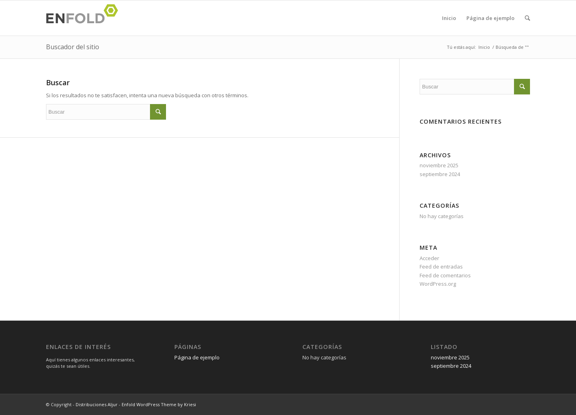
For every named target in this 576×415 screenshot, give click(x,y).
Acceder (429, 258)
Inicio (449, 18)
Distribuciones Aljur (97, 404)
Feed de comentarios (445, 275)
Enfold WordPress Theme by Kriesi (159, 404)
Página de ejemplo (490, 18)
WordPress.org (438, 283)
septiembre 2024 (440, 174)
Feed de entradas (441, 266)
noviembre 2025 (439, 165)
